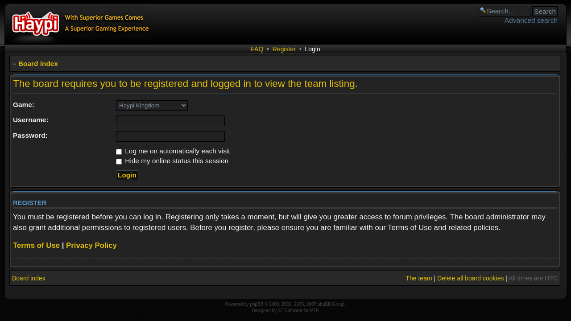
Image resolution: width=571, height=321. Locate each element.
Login (312, 49)
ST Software (290, 310)
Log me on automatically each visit (173, 151)
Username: (31, 119)
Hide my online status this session (172, 161)
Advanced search (531, 20)
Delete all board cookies (470, 278)
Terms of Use (36, 245)
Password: (30, 135)
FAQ (257, 49)
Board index (38, 63)
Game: (23, 104)
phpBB (256, 304)
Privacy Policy (91, 245)
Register (284, 49)
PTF (314, 310)
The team (418, 278)
